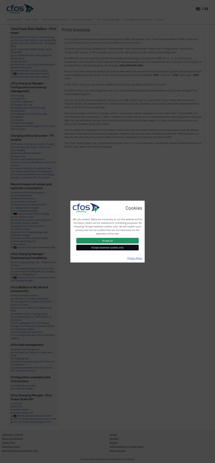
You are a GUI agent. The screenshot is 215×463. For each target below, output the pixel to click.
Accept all (107, 240)
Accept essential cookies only (107, 247)
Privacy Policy (134, 258)
